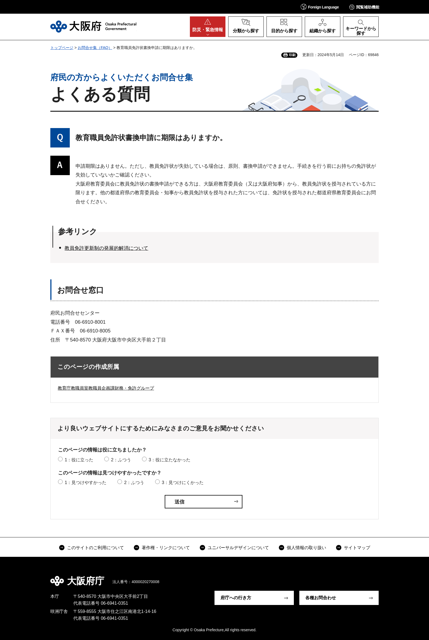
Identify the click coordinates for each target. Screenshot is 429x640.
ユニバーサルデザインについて (238, 547)
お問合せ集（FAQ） (95, 47)
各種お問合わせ (320, 597)
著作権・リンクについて (166, 547)
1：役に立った (79, 459)
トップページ (61, 47)
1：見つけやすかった (85, 482)
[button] (320, 6)
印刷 (292, 55)
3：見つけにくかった (183, 482)
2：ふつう (121, 459)
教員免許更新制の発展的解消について (106, 248)
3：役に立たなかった (169, 459)
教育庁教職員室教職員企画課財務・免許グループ (106, 388)
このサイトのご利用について (95, 547)
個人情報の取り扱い (306, 547)
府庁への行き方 (236, 597)
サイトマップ (357, 547)
